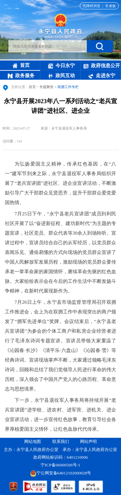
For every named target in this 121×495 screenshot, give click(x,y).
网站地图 (32, 441)
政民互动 (61, 75)
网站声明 (88, 441)
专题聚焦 (46, 87)
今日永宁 (61, 65)
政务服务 (21, 75)
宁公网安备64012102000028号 (60, 473)
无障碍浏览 (91, 6)
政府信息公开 (102, 65)
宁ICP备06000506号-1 (61, 465)
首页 (21, 65)
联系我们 (60, 441)
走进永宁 (101, 75)
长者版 (110, 6)
